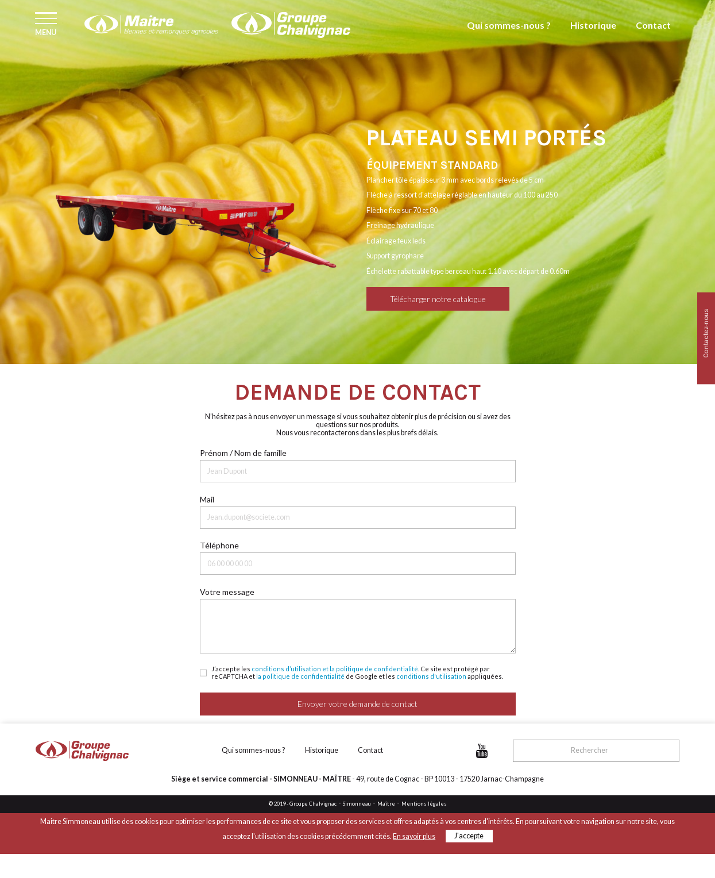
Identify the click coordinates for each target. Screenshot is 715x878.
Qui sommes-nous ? (533, 33)
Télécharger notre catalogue (438, 299)
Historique (604, 33)
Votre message (227, 592)
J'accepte (469, 835)
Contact (656, 33)
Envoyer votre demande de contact (357, 704)
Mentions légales (424, 803)
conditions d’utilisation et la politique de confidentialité (335, 668)
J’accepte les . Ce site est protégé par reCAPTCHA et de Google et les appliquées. (357, 672)
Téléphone (219, 545)
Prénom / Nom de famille (243, 453)
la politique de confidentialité (300, 676)
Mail (207, 499)
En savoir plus (414, 835)
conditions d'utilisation (431, 676)
